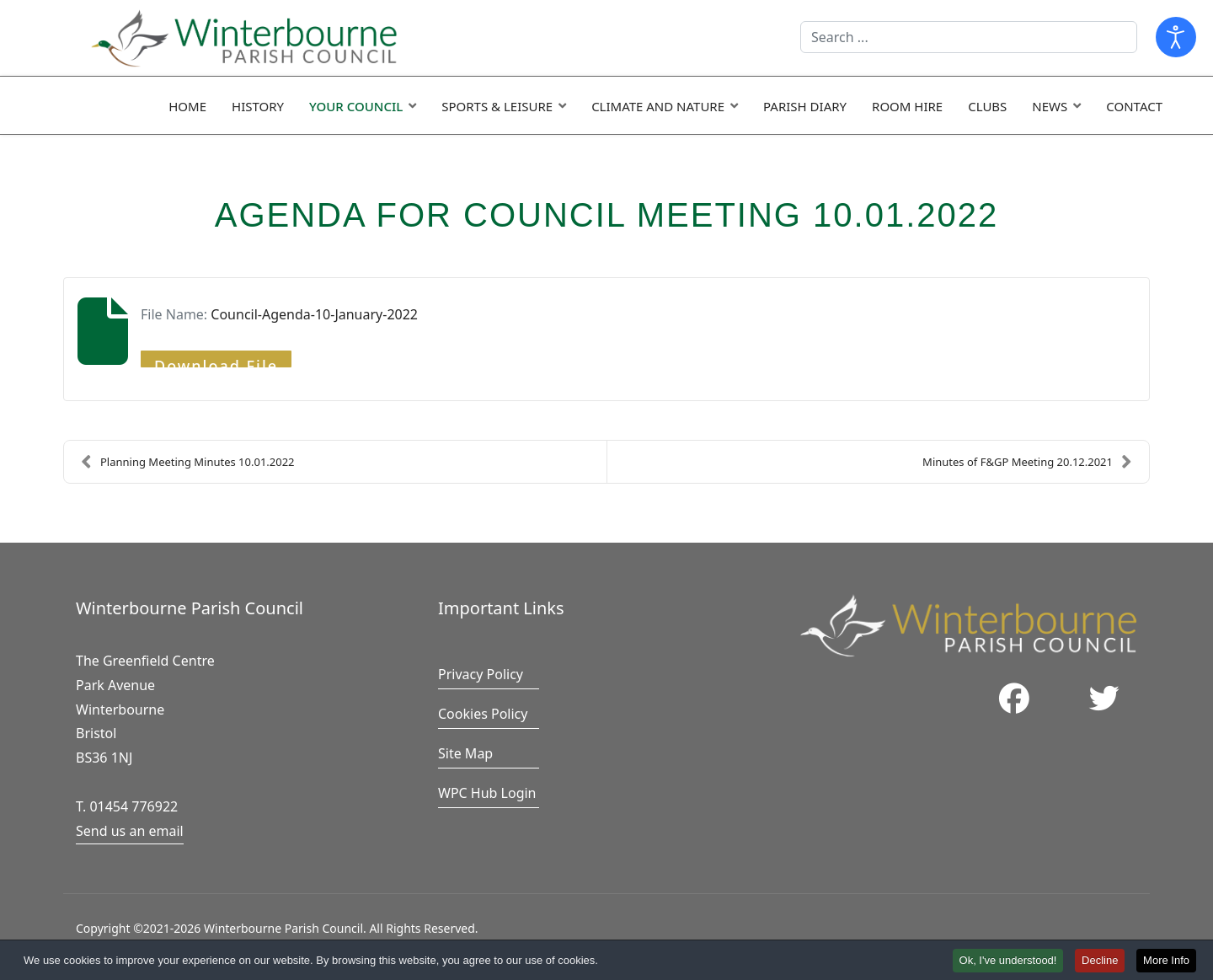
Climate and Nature (657, 106)
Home (187, 106)
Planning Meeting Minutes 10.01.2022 (188, 461)
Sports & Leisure (497, 106)
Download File (216, 361)
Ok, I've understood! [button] (1008, 962)
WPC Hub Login (487, 793)
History (258, 106)
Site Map (465, 753)
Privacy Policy (480, 674)
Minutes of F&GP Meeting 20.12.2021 (1027, 461)
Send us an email (130, 831)
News (1049, 106)
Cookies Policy (482, 713)
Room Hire (907, 106)
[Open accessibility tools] (1176, 37)
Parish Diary (805, 106)
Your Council (356, 106)
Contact (1134, 106)
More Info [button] (1166, 962)
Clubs (987, 106)
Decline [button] (1100, 962)
